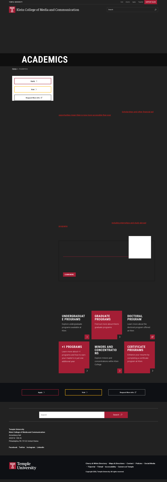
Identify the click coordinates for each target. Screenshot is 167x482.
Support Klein (151, 2)
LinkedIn (40, 447)
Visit (122, 2)
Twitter (22, 447)
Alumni (128, 2)
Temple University (15, 2)
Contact (130, 463)
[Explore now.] (74, 325)
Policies (139, 463)
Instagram (31, 447)
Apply (134, 2)
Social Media (149, 463)
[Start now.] (139, 357)
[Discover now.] (139, 325)
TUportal (140, 2)
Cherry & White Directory (96, 463)
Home (14, 69)
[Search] (132, 9)
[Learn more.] (69, 274)
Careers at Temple (126, 467)
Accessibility (110, 467)
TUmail (100, 467)
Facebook (13, 447)
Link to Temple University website (23, 466)
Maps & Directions (117, 463)
